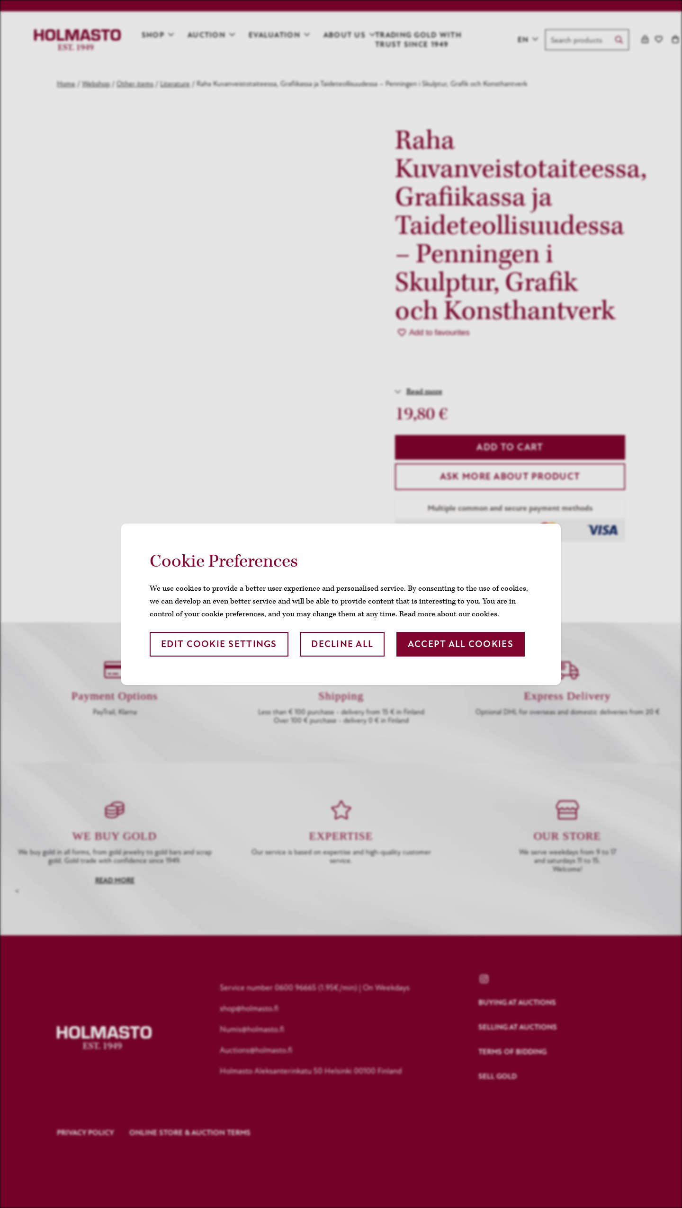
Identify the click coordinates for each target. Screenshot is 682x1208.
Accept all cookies (460, 644)
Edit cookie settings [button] (219, 644)
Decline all (342, 644)
